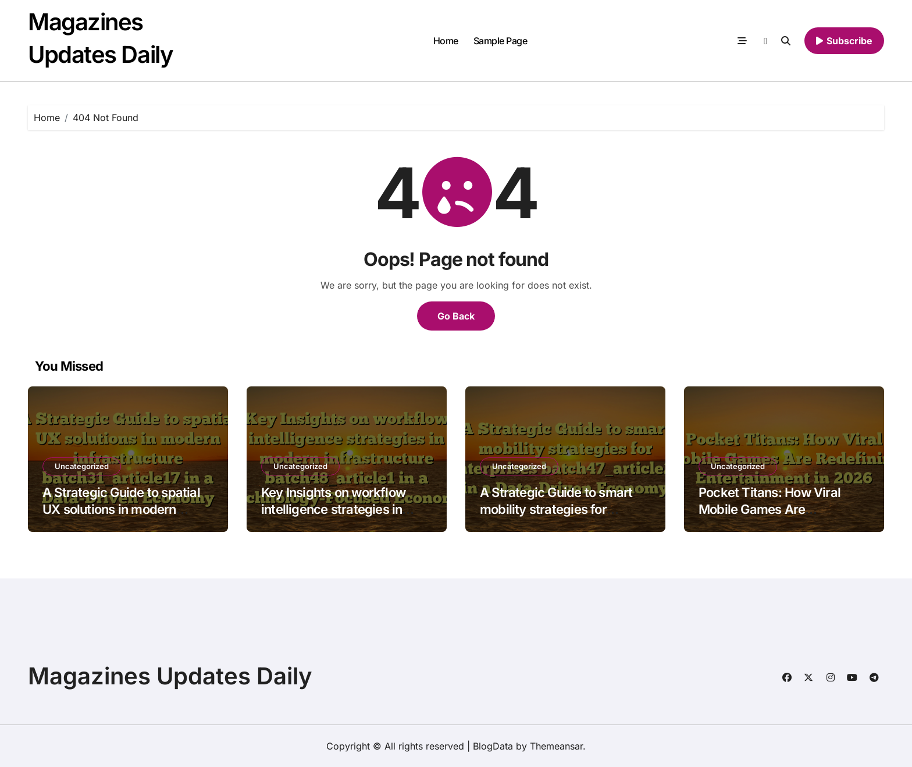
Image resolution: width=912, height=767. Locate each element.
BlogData (493, 746)
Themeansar (556, 746)
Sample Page (500, 41)
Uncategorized (82, 466)
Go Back (456, 316)
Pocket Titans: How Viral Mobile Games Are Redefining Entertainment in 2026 (778, 517)
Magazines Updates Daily (170, 676)
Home (445, 41)
